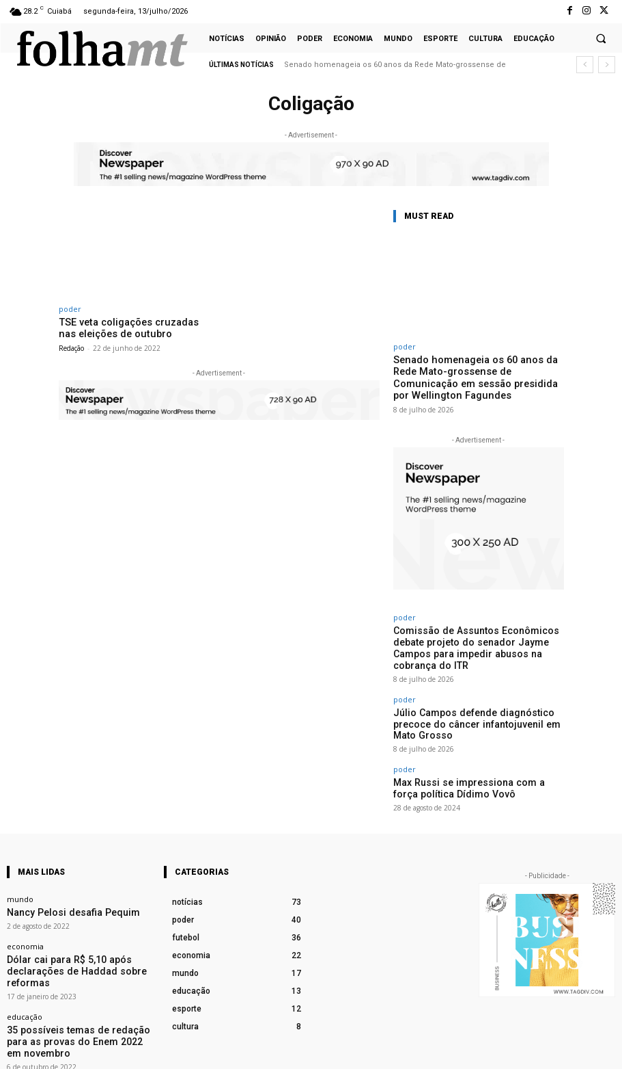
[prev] (584, 64)
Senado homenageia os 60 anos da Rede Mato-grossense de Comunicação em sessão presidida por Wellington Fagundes (476, 375)
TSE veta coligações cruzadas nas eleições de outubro (129, 327)
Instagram (555, 1050)
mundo (20, 853)
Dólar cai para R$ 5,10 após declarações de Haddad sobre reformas (78, 914)
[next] (606, 64)
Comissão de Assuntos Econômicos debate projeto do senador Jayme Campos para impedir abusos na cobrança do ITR (478, 633)
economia (25, 897)
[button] (600, 38)
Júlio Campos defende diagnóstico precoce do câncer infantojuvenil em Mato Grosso (477, 691)
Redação (71, 345)
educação (24, 951)
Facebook (481, 1050)
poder (70, 309)
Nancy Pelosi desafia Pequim (58, 865)
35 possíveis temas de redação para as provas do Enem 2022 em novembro (75, 968)
